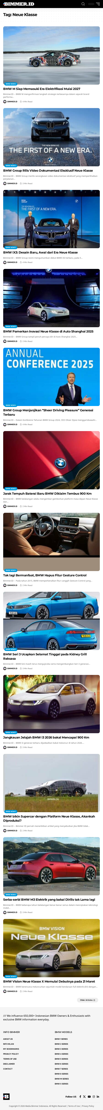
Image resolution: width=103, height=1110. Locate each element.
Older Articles (86, 1000)
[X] (84, 1097)
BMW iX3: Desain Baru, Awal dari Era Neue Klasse (40, 252)
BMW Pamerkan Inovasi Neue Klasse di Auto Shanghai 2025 (48, 331)
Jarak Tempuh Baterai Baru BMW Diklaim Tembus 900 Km (47, 493)
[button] (83, 4)
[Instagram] (94, 1097)
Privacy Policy (88, 1106)
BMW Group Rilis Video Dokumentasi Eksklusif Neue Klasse (48, 170)
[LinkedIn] (98, 1097)
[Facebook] (80, 1097)
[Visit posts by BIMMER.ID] (4, 101)
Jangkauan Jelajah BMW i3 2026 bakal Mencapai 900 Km (46, 737)
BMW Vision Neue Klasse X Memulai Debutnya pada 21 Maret (49, 981)
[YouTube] (89, 1097)
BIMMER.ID (12, 101)
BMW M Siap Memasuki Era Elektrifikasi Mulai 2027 (41, 89)
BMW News (11, 84)
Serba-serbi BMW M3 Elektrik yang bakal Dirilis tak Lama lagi (49, 899)
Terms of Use (74, 1106)
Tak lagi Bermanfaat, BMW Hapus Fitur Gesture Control (44, 575)
